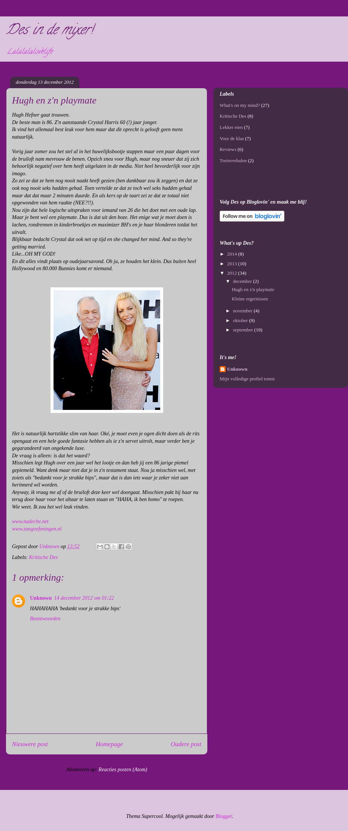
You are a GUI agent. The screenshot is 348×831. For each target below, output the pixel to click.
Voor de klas (232, 138)
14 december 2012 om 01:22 (84, 598)
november (243, 310)
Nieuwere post (30, 744)
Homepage (109, 744)
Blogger (224, 816)
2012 (232, 273)
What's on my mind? (240, 105)
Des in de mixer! (49, 31)
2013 (232, 263)
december (243, 281)
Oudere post (186, 744)
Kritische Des (43, 557)
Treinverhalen (233, 160)
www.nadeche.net (30, 521)
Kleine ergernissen (250, 299)
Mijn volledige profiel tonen (247, 378)
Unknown (41, 598)
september (243, 330)
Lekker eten (231, 127)
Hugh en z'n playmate (253, 289)
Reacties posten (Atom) (122, 769)
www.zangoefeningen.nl (37, 529)
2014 (232, 254)
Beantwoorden (45, 618)
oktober (241, 320)
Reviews (228, 149)
